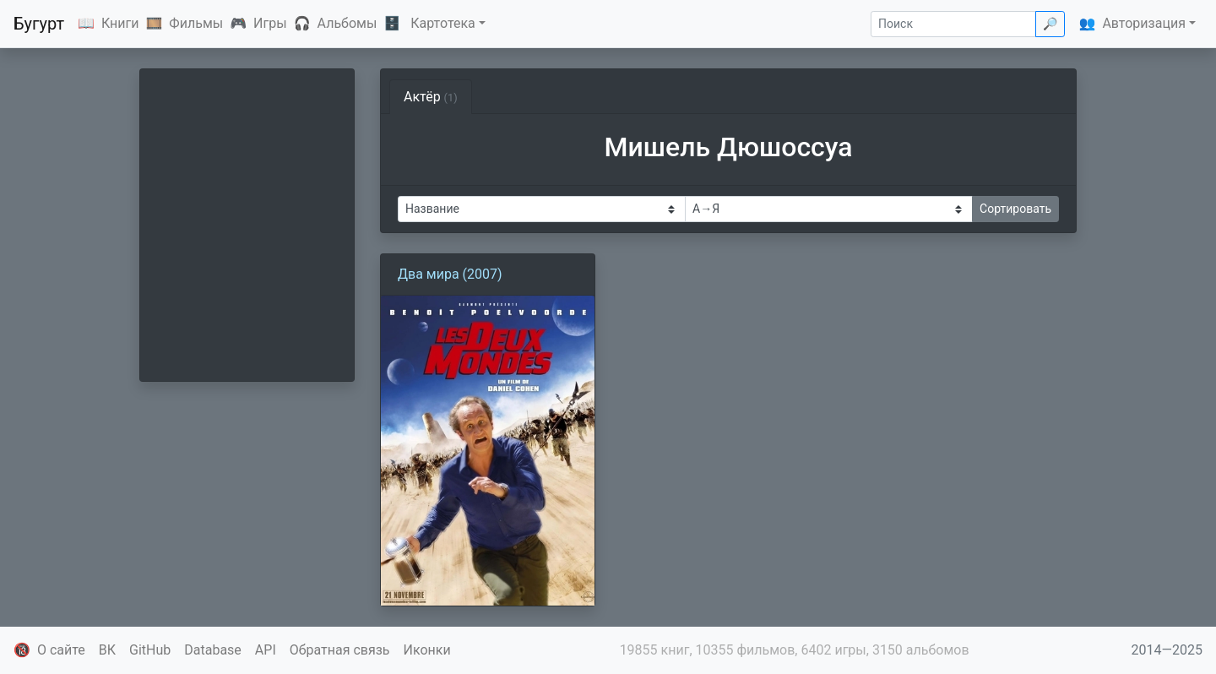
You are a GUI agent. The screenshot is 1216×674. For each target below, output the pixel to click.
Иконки (427, 650)
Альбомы (347, 23)
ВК (107, 650)
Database (213, 650)
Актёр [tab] (431, 97)
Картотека (442, 23)
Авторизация (1144, 23)
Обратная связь (340, 650)
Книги (120, 23)
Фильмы (196, 23)
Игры (270, 23)
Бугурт (39, 24)
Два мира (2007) (450, 274)
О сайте (61, 650)
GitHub (150, 650)
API (265, 650)
